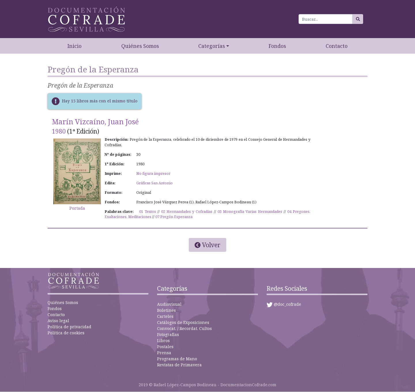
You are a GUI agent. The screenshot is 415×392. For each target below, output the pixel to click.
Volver (207, 245)
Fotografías (168, 334)
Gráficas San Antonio (154, 183)
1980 (59, 131)
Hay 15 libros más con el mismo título (99, 101)
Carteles (165, 316)
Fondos (277, 45)
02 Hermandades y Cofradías (186, 211)
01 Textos (147, 211)
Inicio (74, 45)
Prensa (164, 352)
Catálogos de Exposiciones (183, 322)
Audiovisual (169, 304)
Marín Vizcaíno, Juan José (95, 121)
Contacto (337, 45)
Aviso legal (58, 320)
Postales (165, 346)
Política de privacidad (69, 326)
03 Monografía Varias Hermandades (250, 211)
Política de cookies (66, 332)
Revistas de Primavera (179, 364)
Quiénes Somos (140, 45)
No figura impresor (153, 173)
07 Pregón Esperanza (174, 216)
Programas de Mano (177, 358)
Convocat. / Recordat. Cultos (184, 328)
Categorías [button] (211, 45)
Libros (163, 340)
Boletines (166, 310)
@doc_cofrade (287, 304)
